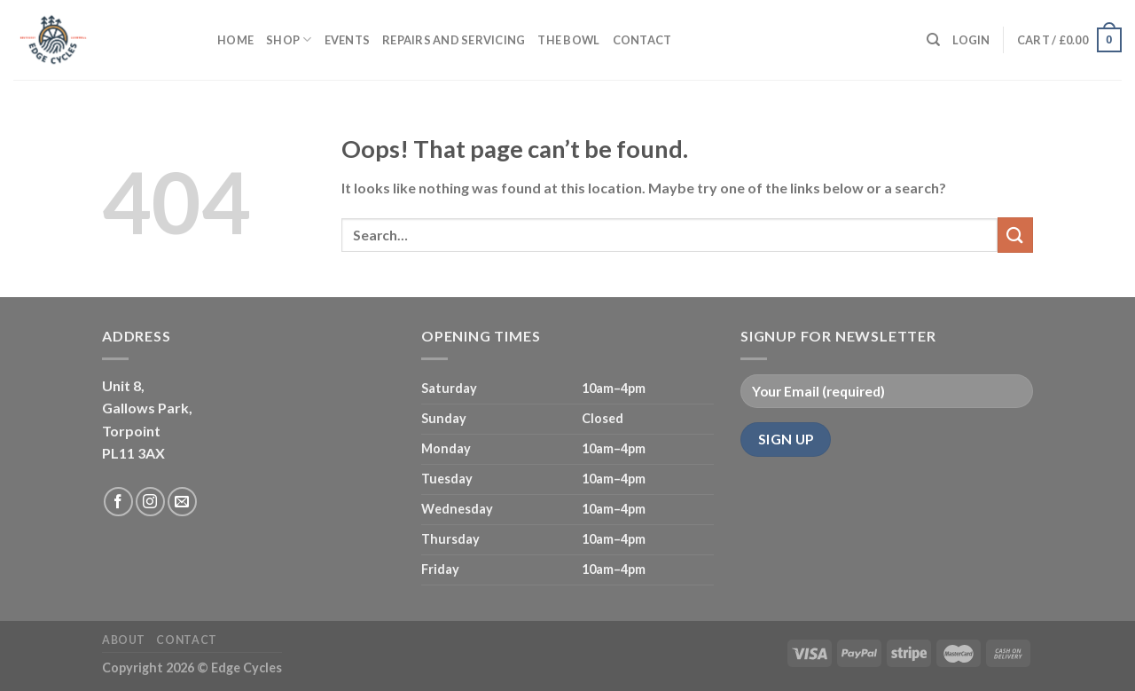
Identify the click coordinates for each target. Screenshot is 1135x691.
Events (348, 40)
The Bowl (568, 40)
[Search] (933, 40)
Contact (642, 40)
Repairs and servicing (453, 40)
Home (235, 40)
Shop (288, 39)
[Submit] (1015, 234)
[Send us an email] (182, 501)
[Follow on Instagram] (150, 501)
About (123, 640)
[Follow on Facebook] (118, 501)
